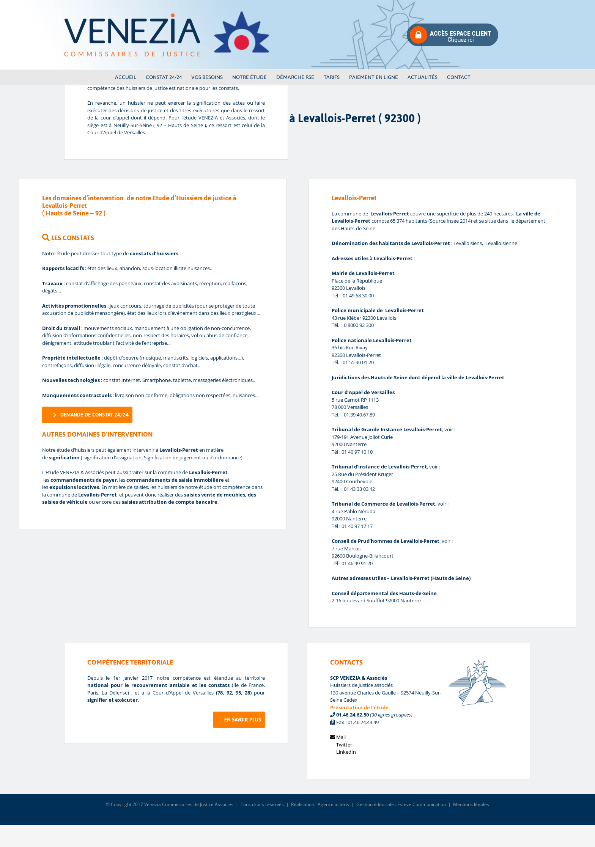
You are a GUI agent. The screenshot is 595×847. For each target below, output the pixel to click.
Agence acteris (333, 804)
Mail (338, 737)
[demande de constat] (87, 415)
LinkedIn (343, 751)
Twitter (341, 744)
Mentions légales (471, 804)
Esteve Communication (421, 804)
